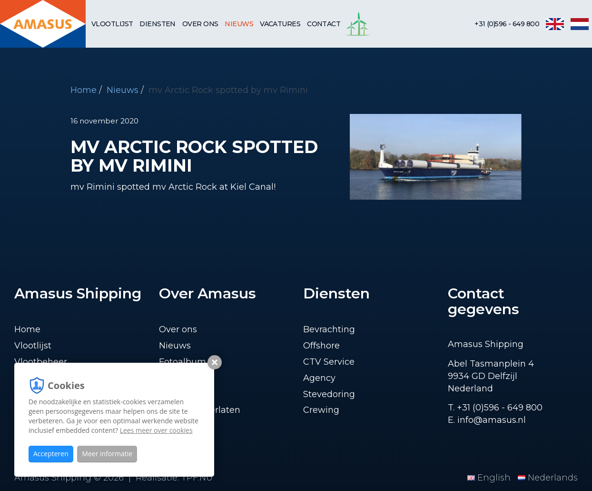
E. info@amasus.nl (487, 420)
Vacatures (280, 24)
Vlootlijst (112, 24)
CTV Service (329, 362)
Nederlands (548, 477)
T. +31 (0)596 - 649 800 (495, 407)
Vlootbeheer (40, 362)
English (490, 477)
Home (83, 90)
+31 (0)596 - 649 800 (506, 24)
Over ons (200, 24)
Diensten (157, 24)
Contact (323, 24)
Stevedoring (329, 394)
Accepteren (51, 453)
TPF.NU (197, 477)
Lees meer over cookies (156, 430)
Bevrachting (329, 329)
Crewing (321, 410)
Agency (319, 378)
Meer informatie (107, 453)
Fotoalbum (182, 362)
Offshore (321, 345)
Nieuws (239, 24)
